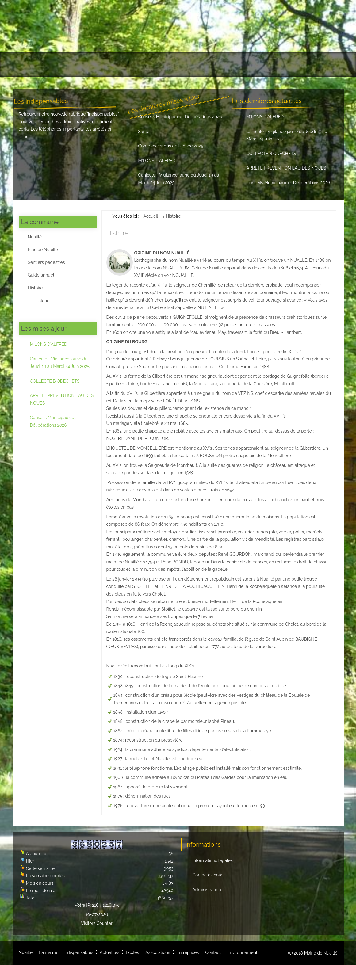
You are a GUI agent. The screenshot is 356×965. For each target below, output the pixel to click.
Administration (207, 889)
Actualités (141, 64)
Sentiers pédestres (46, 262)
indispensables (103, 114)
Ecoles (171, 64)
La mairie (61, 64)
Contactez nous (208, 874)
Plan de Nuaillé (43, 249)
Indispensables (101, 64)
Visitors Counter (97, 923)
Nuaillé (30, 64)
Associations (205, 64)
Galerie (43, 300)
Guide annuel (41, 275)
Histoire (35, 287)
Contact (278, 64)
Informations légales (213, 860)
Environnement (315, 64)
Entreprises (244, 64)
